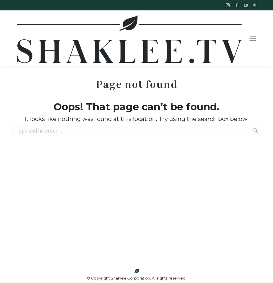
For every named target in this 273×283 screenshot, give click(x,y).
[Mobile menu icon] (253, 38)
